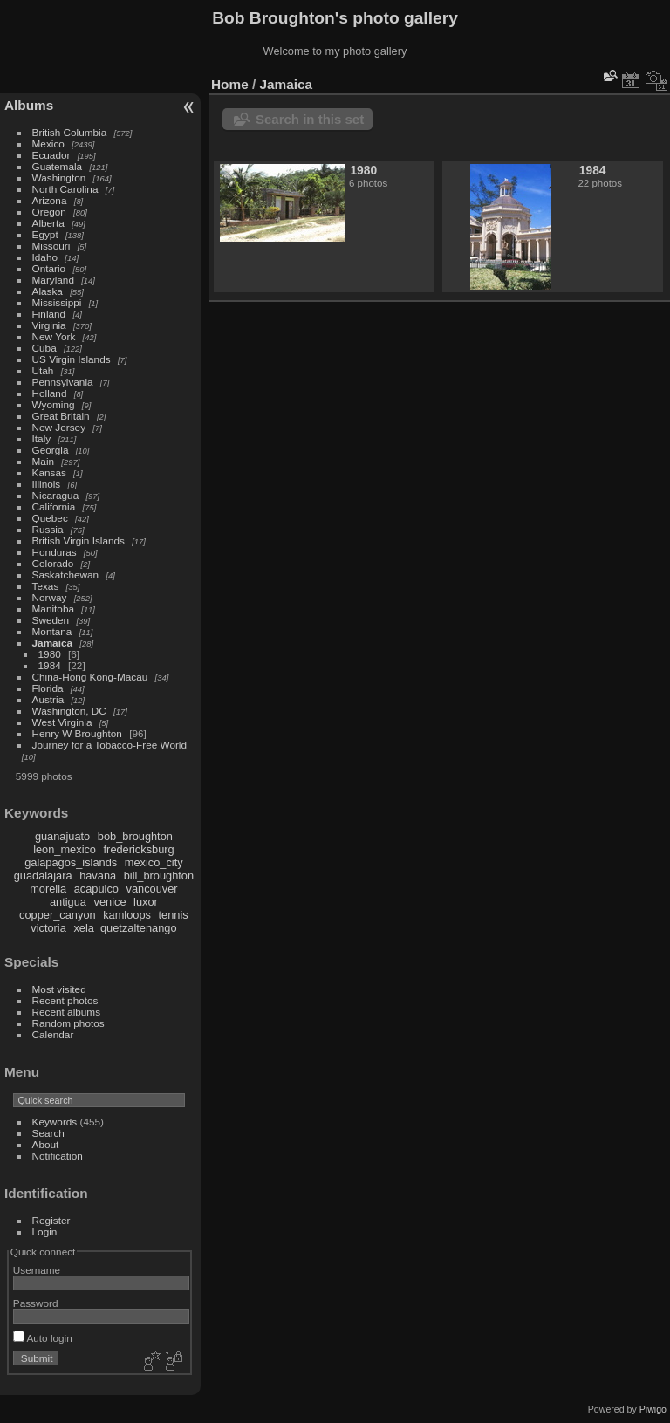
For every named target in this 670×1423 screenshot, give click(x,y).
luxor (145, 901)
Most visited (59, 989)
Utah (43, 370)
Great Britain (61, 415)
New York (54, 336)
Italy (41, 438)
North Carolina (65, 189)
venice (110, 901)
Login (45, 1231)
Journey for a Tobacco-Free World (109, 744)
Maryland (53, 279)
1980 (49, 654)
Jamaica (52, 642)
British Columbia (69, 132)
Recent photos (65, 1000)
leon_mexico (64, 849)
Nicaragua (55, 495)
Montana (52, 631)
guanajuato (62, 836)
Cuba (44, 347)
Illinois (46, 483)
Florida (48, 688)
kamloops (127, 914)
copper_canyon (57, 914)
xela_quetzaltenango (124, 927)
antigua (68, 901)
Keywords (55, 1121)
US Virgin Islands (71, 359)
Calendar (53, 1034)
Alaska (47, 291)
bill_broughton (159, 875)
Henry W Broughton (77, 733)
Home (230, 84)
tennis (173, 914)
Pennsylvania (62, 381)
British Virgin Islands (78, 540)
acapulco (96, 888)
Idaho (45, 257)
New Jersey (58, 427)
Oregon (49, 211)
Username (36, 1270)
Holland (49, 393)
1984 (49, 665)
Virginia (49, 325)
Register (51, 1220)
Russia (48, 529)
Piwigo (653, 1409)
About (45, 1144)
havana (97, 875)
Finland (49, 313)
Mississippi (57, 302)
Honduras (54, 552)
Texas (45, 586)
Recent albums (66, 1011)
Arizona (49, 200)
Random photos (68, 1023)
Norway (49, 597)
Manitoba (53, 608)
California (54, 506)
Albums (28, 105)
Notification (57, 1155)
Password (35, 1303)
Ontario (49, 268)
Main (43, 461)
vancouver (152, 888)
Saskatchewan (65, 574)
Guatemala (57, 166)
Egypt (45, 234)
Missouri (51, 245)
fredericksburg (139, 849)
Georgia (50, 449)
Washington (59, 177)
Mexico (48, 143)
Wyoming (53, 404)
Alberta (48, 223)
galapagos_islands (70, 862)
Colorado (53, 563)
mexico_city (154, 862)
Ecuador (51, 155)
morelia (48, 888)
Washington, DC (69, 710)
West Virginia (62, 722)
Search (48, 1133)
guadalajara (43, 875)
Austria (48, 699)
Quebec (50, 517)
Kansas (49, 472)
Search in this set (310, 119)
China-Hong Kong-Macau (90, 676)
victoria (48, 927)
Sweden (51, 620)
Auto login (42, 1338)
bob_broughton (135, 836)
